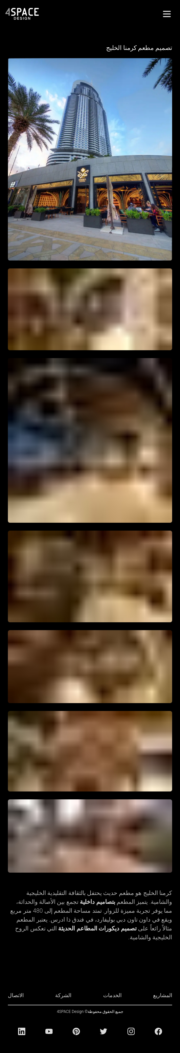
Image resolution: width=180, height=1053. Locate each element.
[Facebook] (158, 1031)
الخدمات (112, 995)
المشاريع (162, 995)
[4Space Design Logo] (22, 14)
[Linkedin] (21, 1031)
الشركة (63, 995)
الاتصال (16, 995)
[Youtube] (49, 1031)
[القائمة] (167, 14)
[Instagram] (131, 1031)
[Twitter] (103, 1031)
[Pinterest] (76, 1031)
